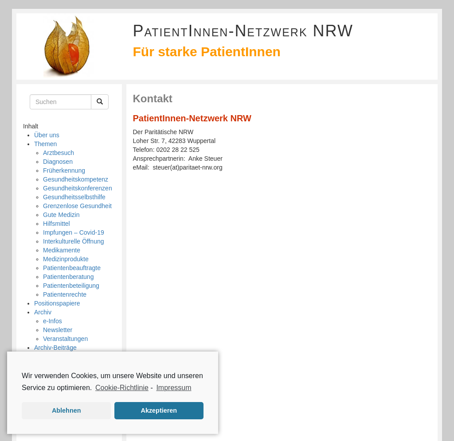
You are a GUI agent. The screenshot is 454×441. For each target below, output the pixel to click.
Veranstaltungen (65, 338)
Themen (45, 143)
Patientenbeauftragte (72, 267)
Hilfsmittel (56, 223)
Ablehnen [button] (66, 410)
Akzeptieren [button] (159, 410)
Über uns (46, 135)
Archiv (42, 312)
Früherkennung (64, 170)
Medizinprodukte (66, 259)
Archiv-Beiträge (55, 347)
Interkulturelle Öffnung (73, 241)
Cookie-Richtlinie (122, 387)
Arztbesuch (58, 152)
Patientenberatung (68, 276)
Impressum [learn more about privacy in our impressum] (173, 387)
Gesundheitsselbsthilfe (74, 197)
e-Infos (52, 321)
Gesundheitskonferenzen (77, 188)
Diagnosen (58, 161)
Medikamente (61, 250)
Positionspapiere (57, 303)
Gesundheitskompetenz (75, 179)
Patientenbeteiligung (71, 285)
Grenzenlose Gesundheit (77, 205)
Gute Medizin (61, 214)
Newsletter (57, 329)
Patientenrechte (64, 294)
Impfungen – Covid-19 (73, 232)
